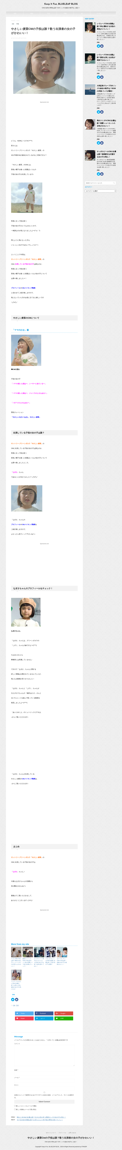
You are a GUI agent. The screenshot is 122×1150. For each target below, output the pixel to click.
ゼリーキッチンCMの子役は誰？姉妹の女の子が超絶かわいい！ (62, 961)
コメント (17, 1043)
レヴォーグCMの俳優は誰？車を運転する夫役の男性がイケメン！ (106, 26)
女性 (15, 13)
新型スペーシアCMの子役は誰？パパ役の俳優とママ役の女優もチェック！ (28, 962)
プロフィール (62, 1132)
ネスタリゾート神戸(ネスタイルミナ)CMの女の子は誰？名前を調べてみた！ (39, 962)
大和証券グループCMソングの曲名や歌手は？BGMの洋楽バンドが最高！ (106, 88)
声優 (65, 13)
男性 (31, 13)
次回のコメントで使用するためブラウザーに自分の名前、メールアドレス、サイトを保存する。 (44, 1096)
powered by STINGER (81, 1146)
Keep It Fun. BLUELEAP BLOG (61, 4)
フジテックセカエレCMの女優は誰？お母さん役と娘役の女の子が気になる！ (16, 985)
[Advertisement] (44, 118)
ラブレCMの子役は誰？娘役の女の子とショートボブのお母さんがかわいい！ (16, 962)
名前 (16, 1070)
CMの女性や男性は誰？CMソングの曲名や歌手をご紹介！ (61, 1141)
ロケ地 (99, 13)
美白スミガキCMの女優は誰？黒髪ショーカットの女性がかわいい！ (106, 123)
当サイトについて (51, 1132)
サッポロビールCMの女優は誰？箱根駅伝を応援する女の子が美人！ (106, 154)
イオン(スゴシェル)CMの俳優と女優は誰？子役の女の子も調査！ (50, 961)
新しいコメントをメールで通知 (26, 1106)
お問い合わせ (72, 1132)
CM (14, 1005)
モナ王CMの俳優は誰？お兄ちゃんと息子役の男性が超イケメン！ (40, 1120)
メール (17, 1077)
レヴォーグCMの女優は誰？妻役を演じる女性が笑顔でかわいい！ (106, 57)
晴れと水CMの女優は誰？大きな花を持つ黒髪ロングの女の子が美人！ (41, 1117)
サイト (16, 1085)
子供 (48, 13)
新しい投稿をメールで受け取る (26, 1109)
